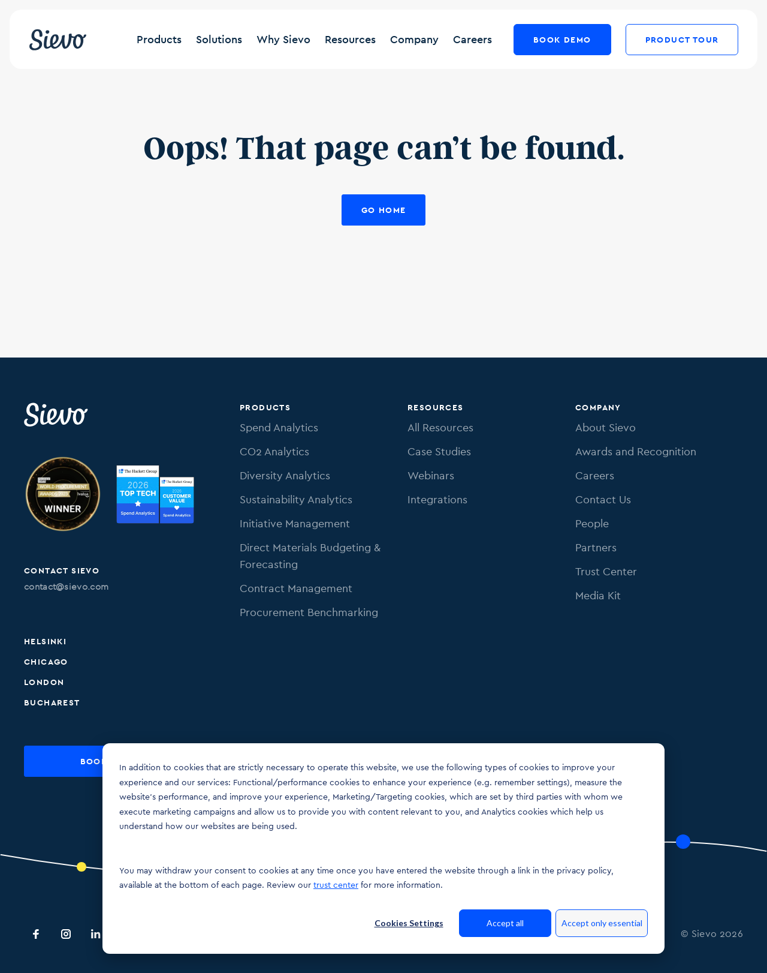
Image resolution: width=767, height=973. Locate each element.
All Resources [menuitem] (440, 427)
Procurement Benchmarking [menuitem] (309, 612)
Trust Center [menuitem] (606, 571)
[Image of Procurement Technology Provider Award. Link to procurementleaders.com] (63, 496)
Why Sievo (283, 39)
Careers (472, 39)
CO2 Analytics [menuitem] (274, 451)
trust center (335, 884)
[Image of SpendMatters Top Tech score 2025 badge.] (155, 496)
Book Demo (562, 39)
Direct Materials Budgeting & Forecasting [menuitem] (310, 555)
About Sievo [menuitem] (605, 427)
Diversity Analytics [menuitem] (285, 475)
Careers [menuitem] (594, 475)
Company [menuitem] (598, 407)
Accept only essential (601, 923)
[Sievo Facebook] (36, 934)
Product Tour (681, 39)
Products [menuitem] (265, 407)
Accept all (505, 923)
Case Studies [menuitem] (439, 451)
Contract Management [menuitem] (296, 588)
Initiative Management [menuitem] (295, 523)
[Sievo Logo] (57, 415)
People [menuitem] (592, 523)
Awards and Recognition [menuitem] (635, 451)
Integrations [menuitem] (437, 499)
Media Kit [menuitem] (598, 595)
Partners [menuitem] (596, 547)
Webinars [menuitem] (430, 475)
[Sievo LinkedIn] (96, 934)
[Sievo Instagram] (66, 934)
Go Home (383, 210)
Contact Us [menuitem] (603, 499)
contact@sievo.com (66, 586)
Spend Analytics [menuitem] (279, 427)
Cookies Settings (409, 923)
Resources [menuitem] (435, 407)
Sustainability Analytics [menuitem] (296, 499)
